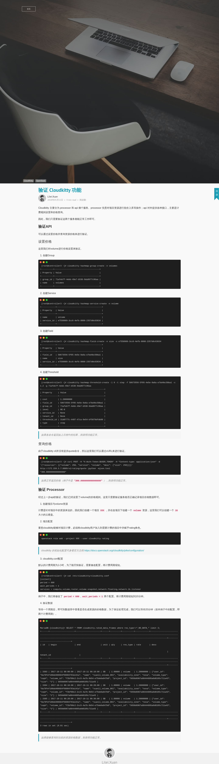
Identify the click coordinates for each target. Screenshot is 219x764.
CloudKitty (28, 180)
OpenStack (40, 180)
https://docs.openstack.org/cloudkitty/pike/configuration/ (114, 550)
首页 (29, 9)
